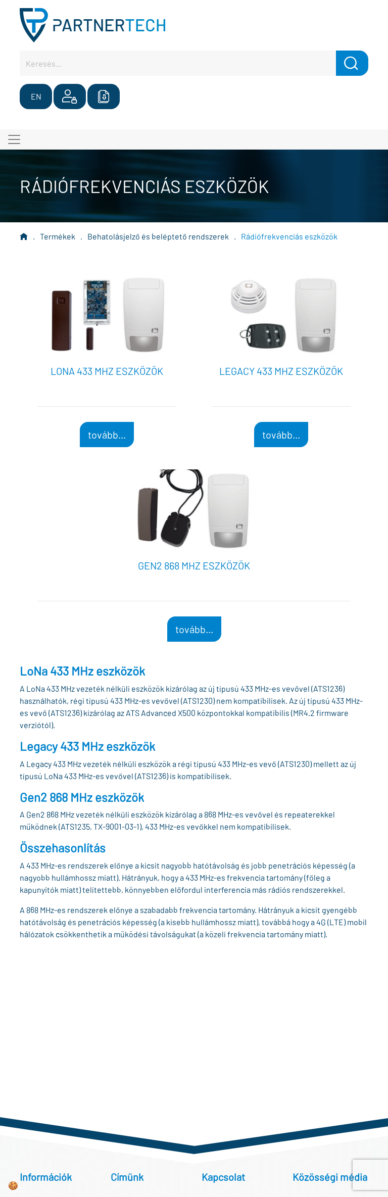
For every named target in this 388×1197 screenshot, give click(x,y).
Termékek (57, 236)
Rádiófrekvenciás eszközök (289, 236)
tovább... (107, 434)
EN (36, 96)
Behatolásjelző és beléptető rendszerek (158, 236)
